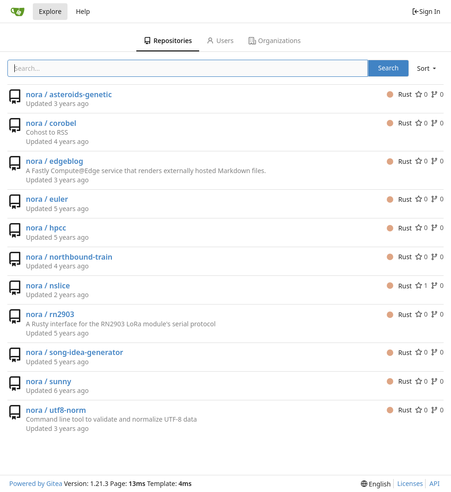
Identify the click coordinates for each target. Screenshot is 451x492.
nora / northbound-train (69, 257)
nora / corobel (51, 123)
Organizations (275, 40)
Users (220, 40)
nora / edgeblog (54, 161)
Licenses (410, 483)
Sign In (426, 11)
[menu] (427, 68)
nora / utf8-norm (56, 410)
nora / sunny (48, 381)
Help (83, 11)
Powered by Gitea (35, 483)
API (434, 483)
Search (388, 67)
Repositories (168, 40)
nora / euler (47, 199)
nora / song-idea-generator (74, 352)
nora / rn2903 (50, 314)
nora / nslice (48, 285)
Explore (50, 11)
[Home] (17, 11)
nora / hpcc (46, 227)
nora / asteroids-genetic (69, 94)
